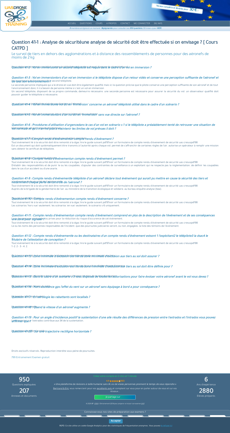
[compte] (142, 23)
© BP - (92, 404)
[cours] (99, 23)
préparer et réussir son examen (131, 404)
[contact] (125, 23)
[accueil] (72, 23)
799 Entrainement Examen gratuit (31, 357)
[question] (86, 23)
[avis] (158, 23)
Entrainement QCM (107, 404)
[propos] (111, 23)
